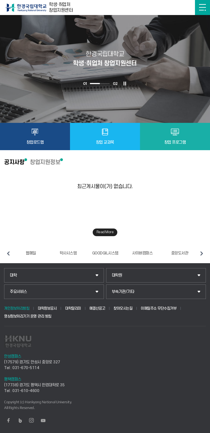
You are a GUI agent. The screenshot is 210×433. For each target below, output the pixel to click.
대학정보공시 (47, 308)
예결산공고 (97, 308)
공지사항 (14, 162)
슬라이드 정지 (125, 83)
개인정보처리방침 (16, 308)
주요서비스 (18, 291)
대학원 (117, 275)
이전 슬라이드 (8, 253)
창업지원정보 (45, 162)
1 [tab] (95, 83)
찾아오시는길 (122, 308)
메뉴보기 (202, 7)
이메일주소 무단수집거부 (158, 308)
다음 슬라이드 (202, 253)
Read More (105, 232)
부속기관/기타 (123, 291)
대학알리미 (73, 308)
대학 (13, 275)
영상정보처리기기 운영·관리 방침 (27, 316)
